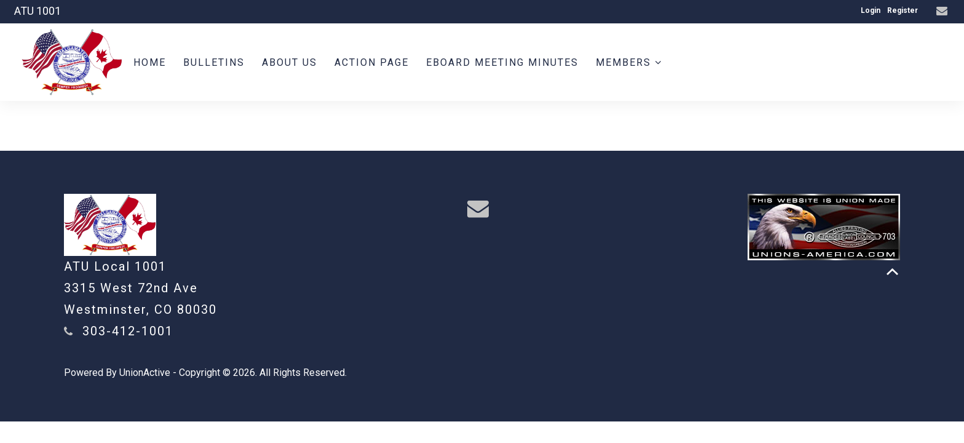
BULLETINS (214, 62)
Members (629, 62)
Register (902, 10)
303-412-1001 (127, 331)
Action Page (371, 62)
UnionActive (144, 372)
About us (289, 62)
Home (149, 62)
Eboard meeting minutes (502, 62)
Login (870, 10)
